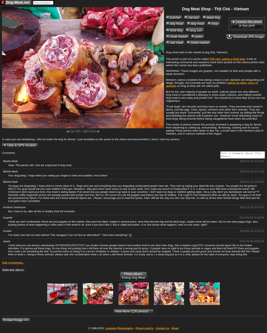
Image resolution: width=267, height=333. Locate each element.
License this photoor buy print (249, 23)
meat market (179, 36)
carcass (193, 17)
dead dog (213, 17)
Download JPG (245, 37)
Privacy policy (144, 329)
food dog (176, 30)
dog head (176, 23)
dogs (215, 23)
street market (200, 43)
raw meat (176, 43)
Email (175, 329)
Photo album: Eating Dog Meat (133, 277)
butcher (175, 17)
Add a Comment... (13, 263)
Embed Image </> (15, 321)
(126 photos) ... (133, 312)
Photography (119, 329)
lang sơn (196, 30)
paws (198, 36)
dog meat (197, 23)
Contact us (162, 329)
